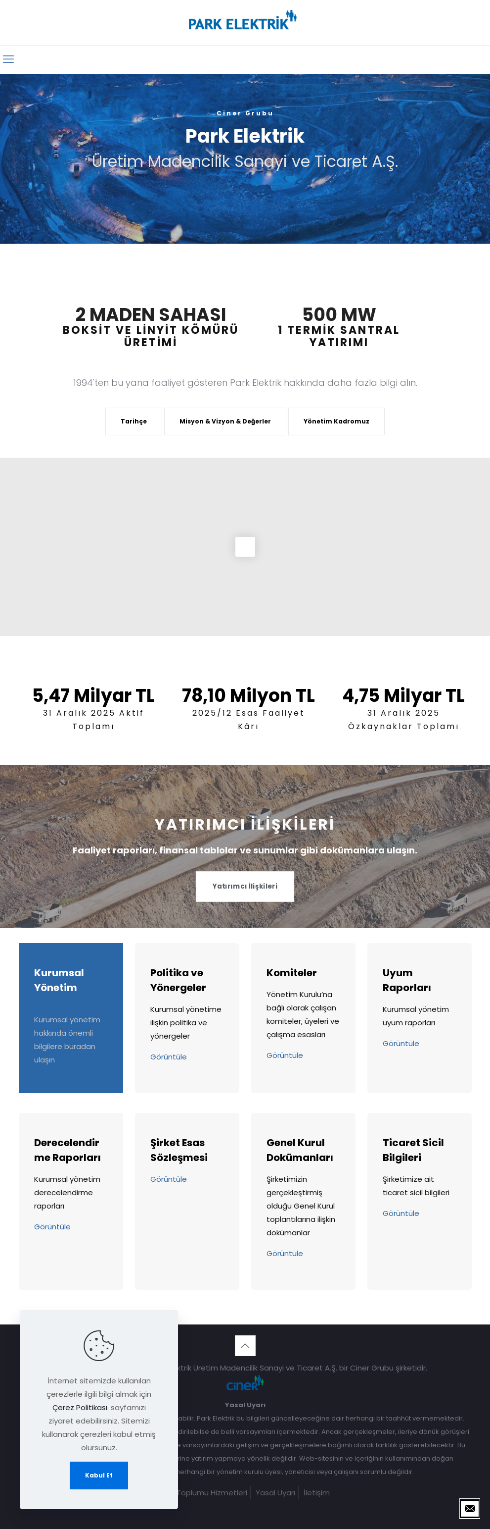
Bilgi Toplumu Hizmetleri (204, 1492)
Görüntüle (168, 1057)
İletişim (317, 1492)
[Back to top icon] (245, 1345)
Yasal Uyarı (275, 1492)
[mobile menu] (8, 59)
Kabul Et (99, 1475)
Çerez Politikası (79, 1407)
